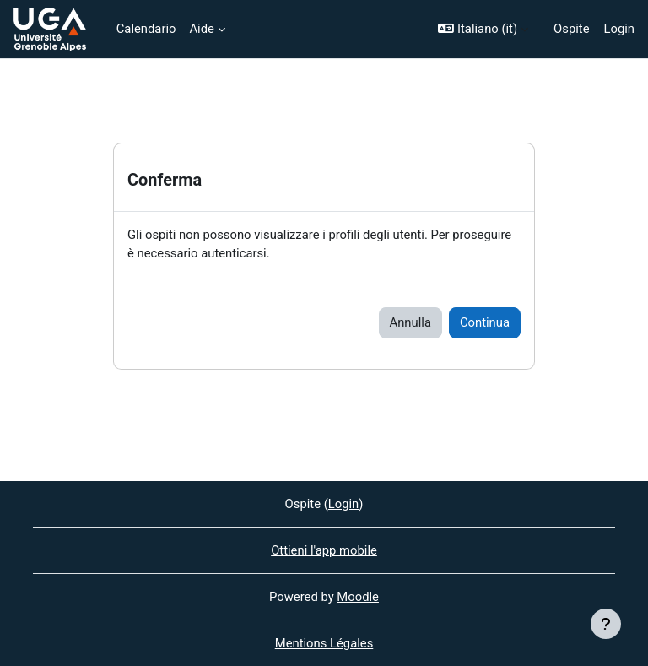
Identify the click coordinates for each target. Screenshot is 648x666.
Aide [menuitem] (201, 28)
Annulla (410, 322)
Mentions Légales (324, 643)
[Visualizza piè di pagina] (606, 624)
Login (619, 28)
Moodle (358, 596)
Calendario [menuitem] (146, 28)
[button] (483, 29)
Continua (485, 322)
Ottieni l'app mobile (324, 550)
